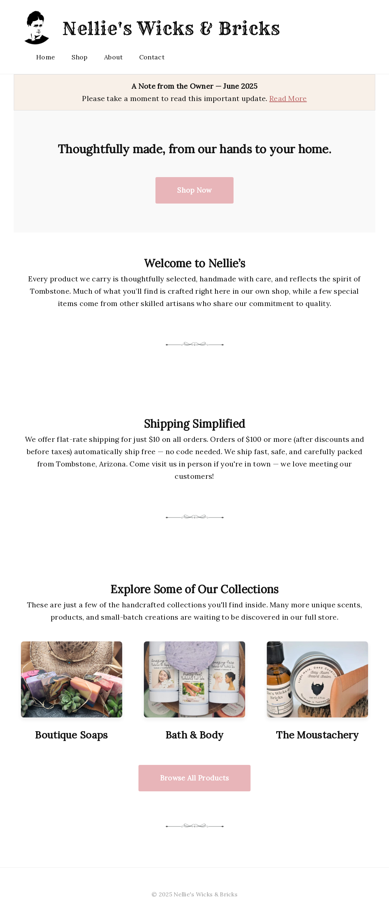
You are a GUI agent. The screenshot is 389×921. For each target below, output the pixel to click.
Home (45, 57)
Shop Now (194, 190)
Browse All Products (194, 778)
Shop (80, 57)
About (113, 57)
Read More (288, 98)
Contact (151, 57)
